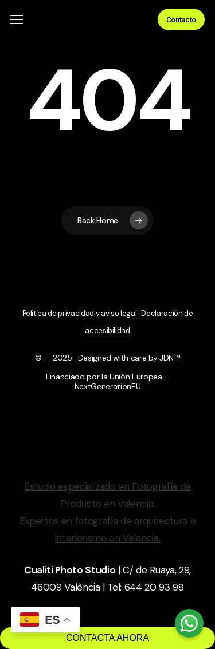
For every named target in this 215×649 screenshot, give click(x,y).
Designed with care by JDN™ (129, 358)
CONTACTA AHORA (107, 638)
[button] (16, 20)
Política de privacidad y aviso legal (79, 313)
